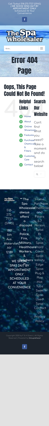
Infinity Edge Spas (40, 265)
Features (29, 135)
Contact (28, 165)
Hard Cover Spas (39, 251)
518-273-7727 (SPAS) (31, 4)
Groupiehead (35, 338)
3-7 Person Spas (39, 225)
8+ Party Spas (40, 238)
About (27, 121)
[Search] (37, 174)
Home (27, 116)
